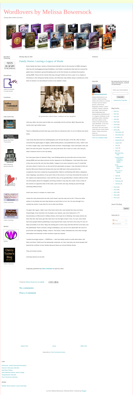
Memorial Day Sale (119, 154)
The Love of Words (118, 171)
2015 (115, 187)
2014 (115, 189)
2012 (115, 195)
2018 (115, 124)
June (117, 148)
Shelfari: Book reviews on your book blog (14, 386)
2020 (115, 119)
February (118, 181)
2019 (115, 122)
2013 (115, 192)
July (116, 145)
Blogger (84, 391)
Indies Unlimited (47, 268)
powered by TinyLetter (120, 100)
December (118, 132)
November (118, 135)
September (118, 140)
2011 (115, 197)
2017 (115, 127)
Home (54, 346)
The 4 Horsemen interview (9, 377)
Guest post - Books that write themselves (14, 365)
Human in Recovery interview (10, 368)
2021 (115, 116)
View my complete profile (99, 137)
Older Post (84, 346)
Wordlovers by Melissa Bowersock (48, 11)
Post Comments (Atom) (58, 352)
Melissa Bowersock (100, 94)
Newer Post (24, 346)
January (118, 183)
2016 (115, 130)
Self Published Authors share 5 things (13, 372)
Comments (117, 224)
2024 (115, 111)
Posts (115, 220)
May (116, 151)
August (117, 143)
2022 (115, 114)
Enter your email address (120, 90)
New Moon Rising (7, 370)
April (116, 176)
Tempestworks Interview (9, 375)
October (118, 137)
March (117, 178)
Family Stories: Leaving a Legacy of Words (119, 160)
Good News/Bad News (119, 166)
